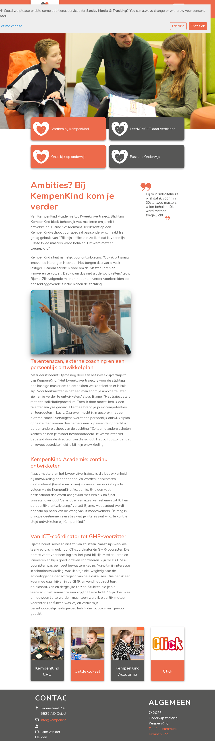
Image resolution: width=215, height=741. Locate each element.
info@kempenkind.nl (56, 720)
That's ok (198, 26)
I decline (178, 26)
